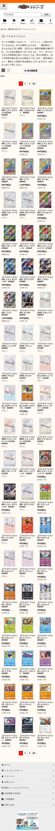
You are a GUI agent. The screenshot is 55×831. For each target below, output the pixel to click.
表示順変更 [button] (30, 71)
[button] (4, 7)
